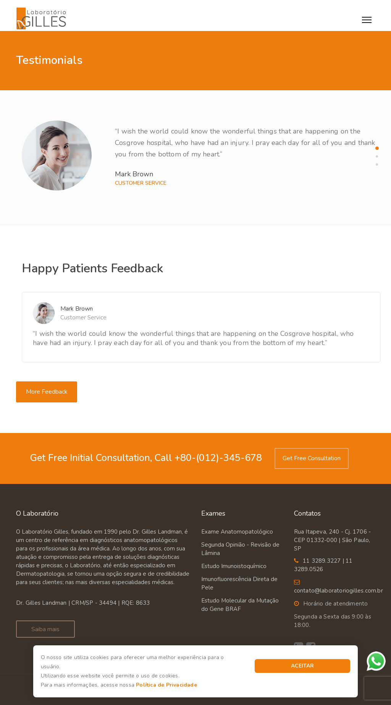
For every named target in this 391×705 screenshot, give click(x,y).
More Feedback (47, 392)
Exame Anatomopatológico (237, 532)
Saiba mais (45, 629)
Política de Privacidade (166, 685)
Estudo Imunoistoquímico (234, 566)
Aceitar (302, 665)
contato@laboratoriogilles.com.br (338, 590)
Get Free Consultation (312, 458)
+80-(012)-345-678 (217, 457)
